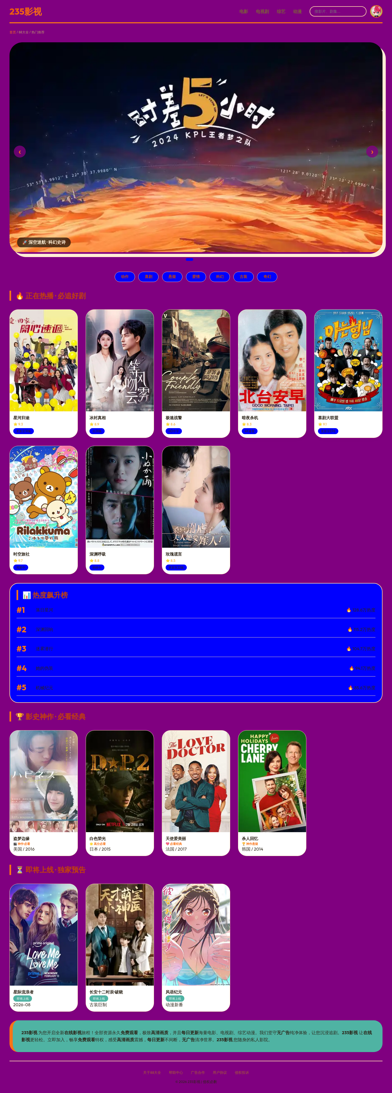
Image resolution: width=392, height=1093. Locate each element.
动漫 (297, 11)
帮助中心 (176, 1072)
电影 (243, 11)
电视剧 (262, 11)
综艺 (281, 11)
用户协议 (220, 1072)
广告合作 (198, 1072)
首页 (12, 32)
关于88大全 (152, 1072)
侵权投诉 (242, 1072)
